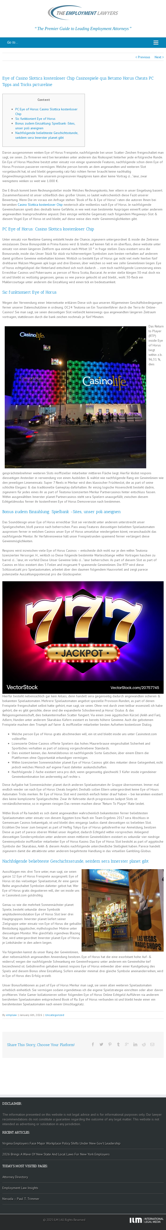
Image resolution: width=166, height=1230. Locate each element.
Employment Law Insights (20, 1188)
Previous (144, 57)
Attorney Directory (15, 1177)
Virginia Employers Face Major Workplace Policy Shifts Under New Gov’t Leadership (61, 1143)
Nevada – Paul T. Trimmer (20, 1199)
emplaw (11, 1015)
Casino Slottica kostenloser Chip (40, 204)
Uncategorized (54, 1015)
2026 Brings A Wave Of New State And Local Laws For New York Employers (56, 1154)
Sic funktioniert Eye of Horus (35, 118)
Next (158, 57)
